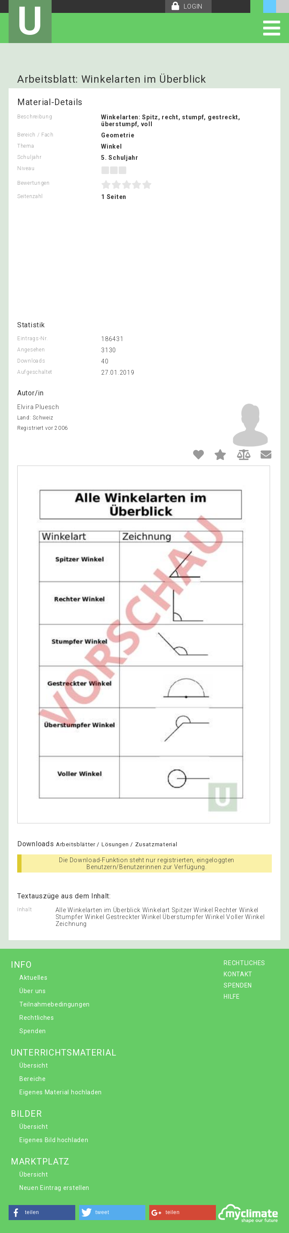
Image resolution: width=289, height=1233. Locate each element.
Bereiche (32, 1078)
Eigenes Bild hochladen (53, 1140)
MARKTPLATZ (40, 1161)
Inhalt (24, 910)
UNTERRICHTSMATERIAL (63, 1052)
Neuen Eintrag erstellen (54, 1187)
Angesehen (31, 350)
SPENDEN (238, 985)
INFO (21, 965)
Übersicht (33, 1065)
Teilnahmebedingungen (54, 1004)
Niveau (25, 168)
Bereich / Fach (35, 135)
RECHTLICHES (244, 963)
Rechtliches (36, 1017)
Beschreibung (34, 117)
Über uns (32, 991)
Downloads (31, 361)
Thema (25, 146)
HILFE (232, 996)
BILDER (26, 1114)
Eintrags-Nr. (32, 338)
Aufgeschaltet (34, 372)
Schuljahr (29, 157)
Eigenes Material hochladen (60, 1092)
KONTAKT (238, 974)
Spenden (32, 1031)
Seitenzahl (30, 196)
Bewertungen (33, 183)
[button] (42, 1212)
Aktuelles (33, 977)
